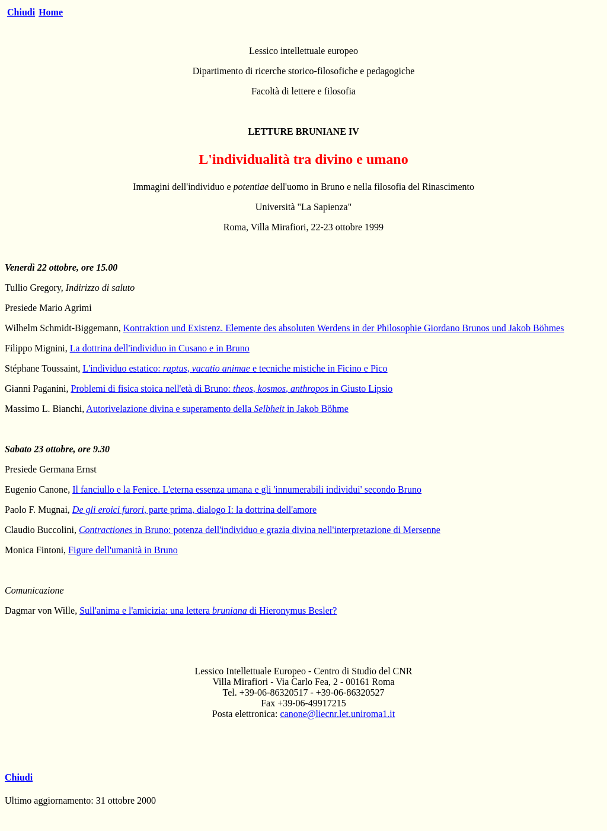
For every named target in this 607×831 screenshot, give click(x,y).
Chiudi (21, 12)
